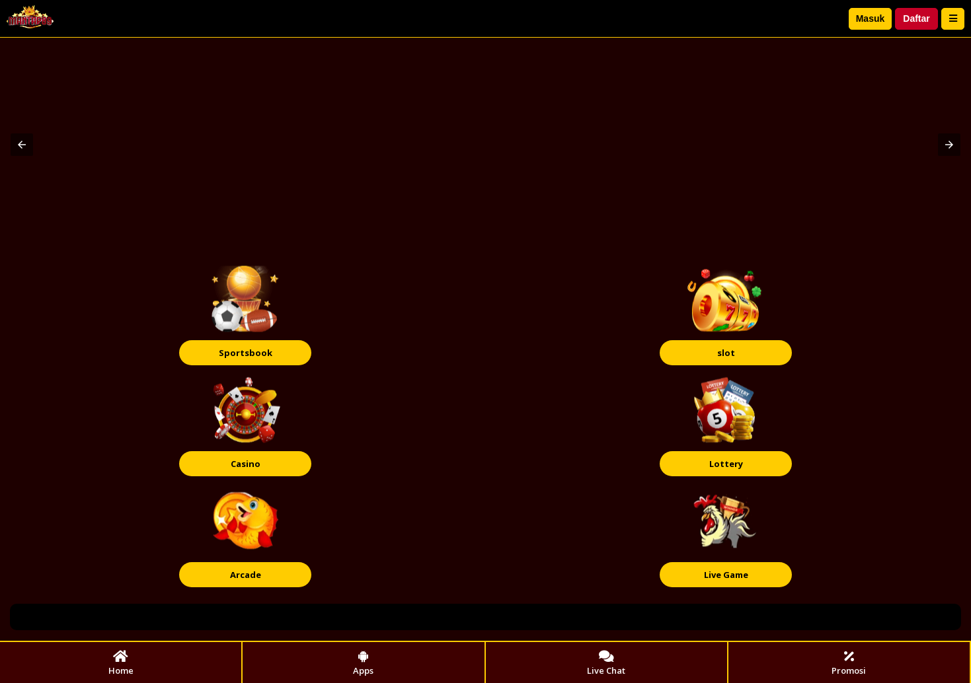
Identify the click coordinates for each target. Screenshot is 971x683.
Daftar (916, 18)
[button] (22, 144)
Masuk (870, 18)
